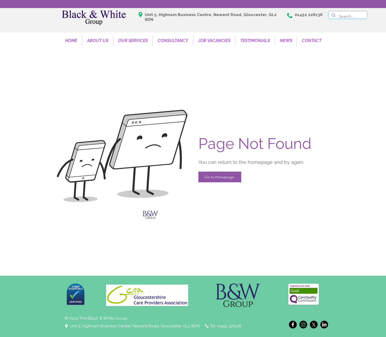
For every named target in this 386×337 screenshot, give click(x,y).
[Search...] (347, 16)
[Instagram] (303, 324)
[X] (314, 324)
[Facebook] (293, 324)
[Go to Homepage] (219, 177)
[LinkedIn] (324, 324)
